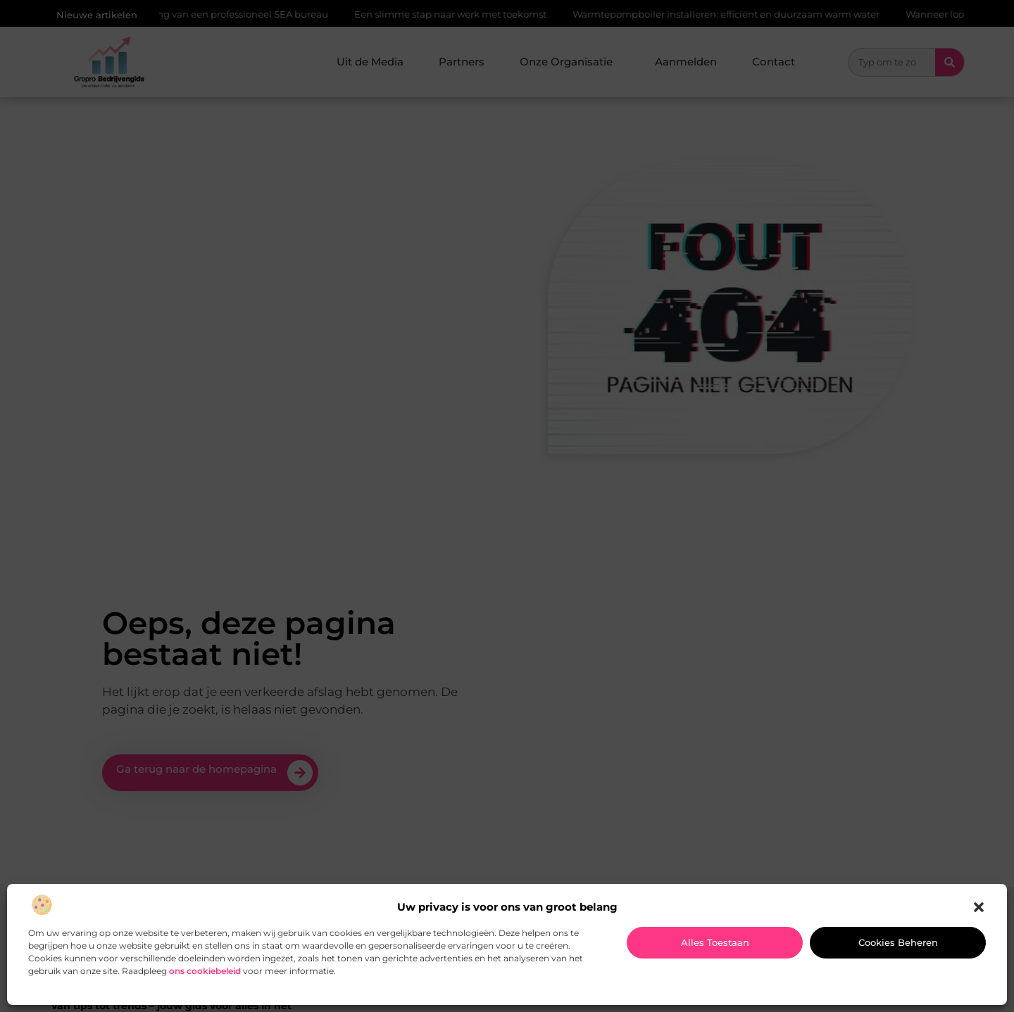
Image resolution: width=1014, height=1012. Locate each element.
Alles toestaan (715, 942)
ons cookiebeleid (205, 971)
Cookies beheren (898, 942)
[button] (979, 907)
